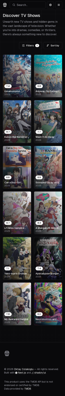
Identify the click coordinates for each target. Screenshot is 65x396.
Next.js (20, 372)
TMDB (27, 388)
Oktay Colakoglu (23, 369)
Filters (30, 45)
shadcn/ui (39, 372)
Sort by (52, 45)
